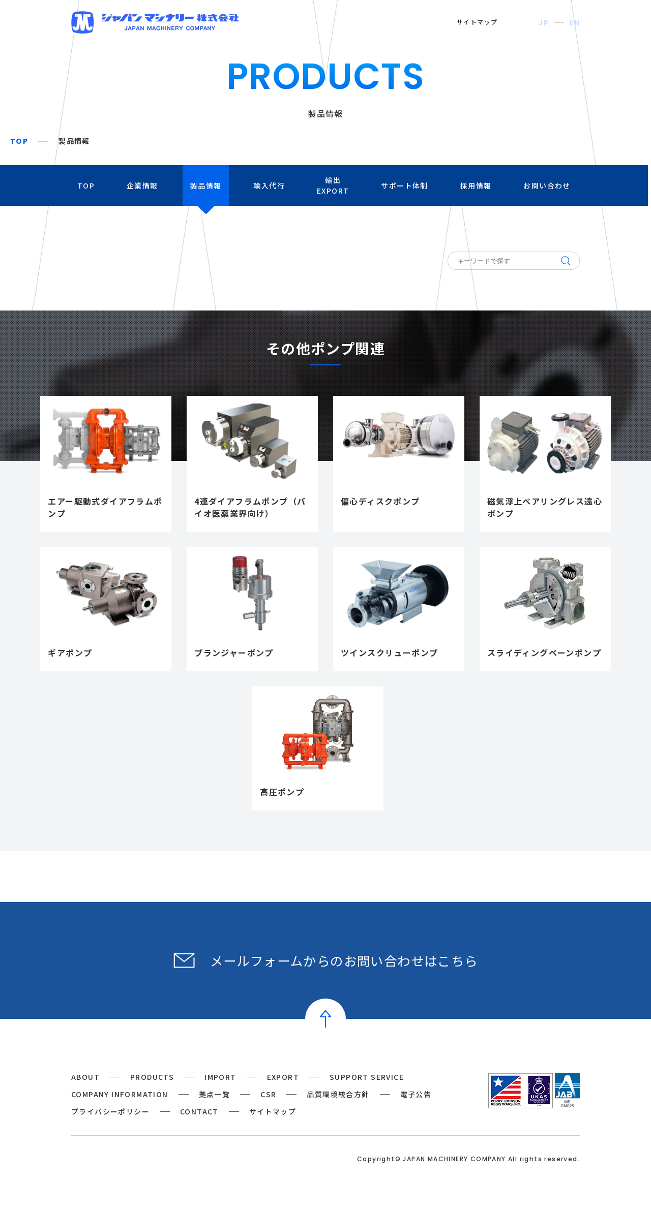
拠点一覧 (214, 1094)
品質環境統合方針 (338, 1094)
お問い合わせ (548, 185)
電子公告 (416, 1094)
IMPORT (220, 1076)
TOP (19, 141)
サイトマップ (477, 22)
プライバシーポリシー (110, 1111)
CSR (268, 1094)
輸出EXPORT (334, 185)
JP (544, 22)
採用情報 (477, 185)
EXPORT (283, 1076)
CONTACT (199, 1111)
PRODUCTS (152, 1076)
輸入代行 (270, 185)
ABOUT (85, 1076)
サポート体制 (406, 185)
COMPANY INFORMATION (119, 1094)
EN (574, 22)
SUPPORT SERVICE (367, 1076)
